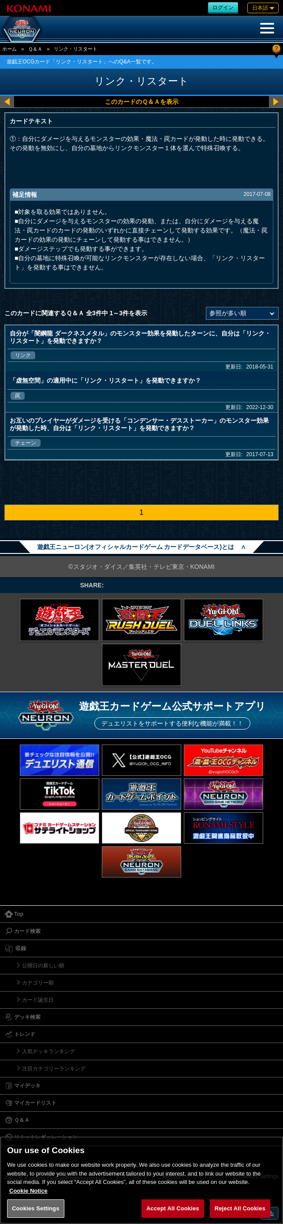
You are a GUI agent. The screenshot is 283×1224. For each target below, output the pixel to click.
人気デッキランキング (48, 1051)
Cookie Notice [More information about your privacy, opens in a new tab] (28, 1190)
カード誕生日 (38, 1000)
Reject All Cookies (240, 1208)
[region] (141, 1180)
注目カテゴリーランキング (54, 1068)
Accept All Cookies (172, 1208)
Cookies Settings (36, 1208)
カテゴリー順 (38, 983)
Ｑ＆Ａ (35, 49)
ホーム (9, 49)
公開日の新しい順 (43, 965)
